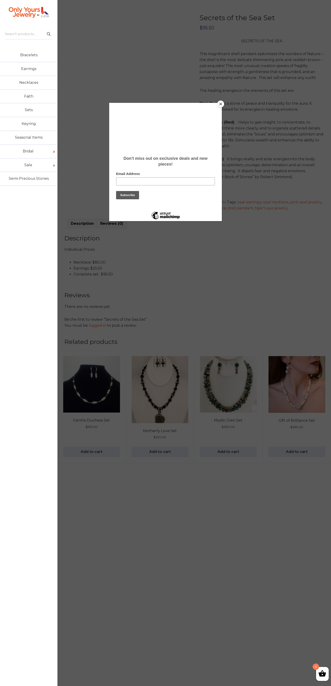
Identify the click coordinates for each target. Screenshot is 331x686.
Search (48, 33)
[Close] (220, 104)
